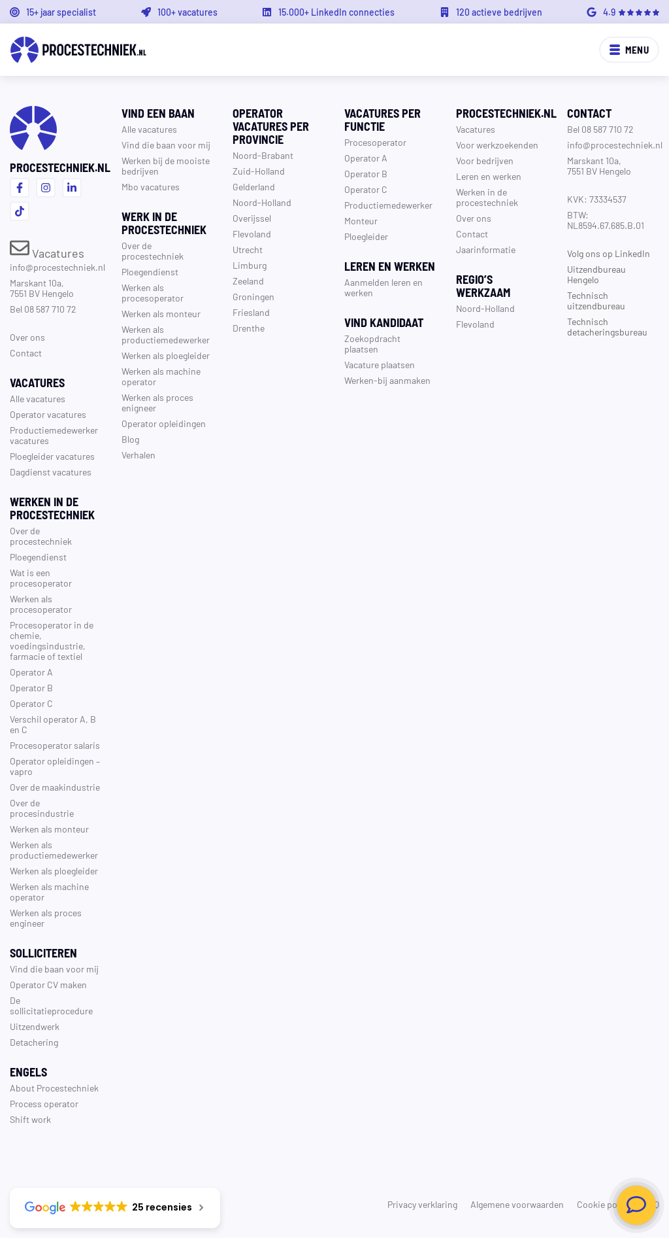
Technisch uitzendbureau (596, 300)
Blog (130, 439)
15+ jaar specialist (61, 12)
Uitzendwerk (34, 1026)
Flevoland (252, 233)
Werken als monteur (49, 828)
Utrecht (248, 249)
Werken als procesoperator (41, 604)
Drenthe (249, 328)
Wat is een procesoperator (41, 577)
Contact (26, 352)
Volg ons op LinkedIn (608, 253)
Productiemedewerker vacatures (54, 435)
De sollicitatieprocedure (51, 1005)
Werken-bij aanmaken (387, 380)
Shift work (30, 1119)
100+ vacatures (187, 12)
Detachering (34, 1042)
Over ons (27, 337)
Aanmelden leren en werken (383, 287)
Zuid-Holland (259, 171)
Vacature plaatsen (379, 364)
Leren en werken (488, 176)
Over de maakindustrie (55, 787)
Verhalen (138, 454)
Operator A (31, 672)
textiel (69, 656)
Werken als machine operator (49, 891)
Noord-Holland (262, 202)
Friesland (251, 312)
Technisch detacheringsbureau (607, 326)
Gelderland (254, 186)
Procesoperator (375, 142)
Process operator (44, 1103)
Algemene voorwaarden (517, 1204)
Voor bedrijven (485, 160)
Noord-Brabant (263, 155)
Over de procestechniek (41, 535)
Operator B (31, 687)
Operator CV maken (48, 984)
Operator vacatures (48, 414)
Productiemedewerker (388, 205)
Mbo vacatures (151, 186)
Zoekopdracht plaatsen (372, 343)
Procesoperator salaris (55, 745)
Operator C (31, 703)
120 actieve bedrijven (499, 12)
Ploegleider (366, 236)
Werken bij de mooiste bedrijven (166, 165)
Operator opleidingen (52, 760)
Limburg (250, 265)
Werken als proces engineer (46, 917)
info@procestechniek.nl (57, 267)
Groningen (253, 296)
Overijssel (252, 218)
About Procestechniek (54, 1087)
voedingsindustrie (46, 645)
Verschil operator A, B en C (53, 724)
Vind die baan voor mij (54, 968)
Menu (629, 49)
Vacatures (47, 252)
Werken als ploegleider (54, 870)
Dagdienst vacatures (50, 471)
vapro (21, 771)
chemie (24, 635)
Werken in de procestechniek (487, 197)
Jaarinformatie (485, 249)
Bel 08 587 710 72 (43, 309)
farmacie (27, 656)
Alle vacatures (37, 398)
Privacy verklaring (422, 1204)
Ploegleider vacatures (52, 456)
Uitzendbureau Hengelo (596, 274)
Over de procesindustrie (42, 808)
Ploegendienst (38, 556)
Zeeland (248, 280)
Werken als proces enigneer (157, 402)
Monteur (361, 220)
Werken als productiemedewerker (54, 849)
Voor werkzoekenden (497, 144)
